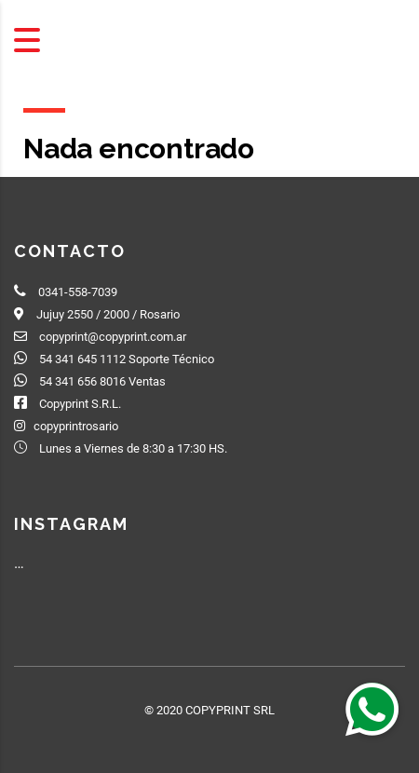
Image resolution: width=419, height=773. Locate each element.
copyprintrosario (76, 426)
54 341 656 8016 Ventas (102, 381)
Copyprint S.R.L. (80, 404)
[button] (372, 709)
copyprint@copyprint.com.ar (112, 337)
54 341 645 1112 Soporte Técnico (126, 359)
